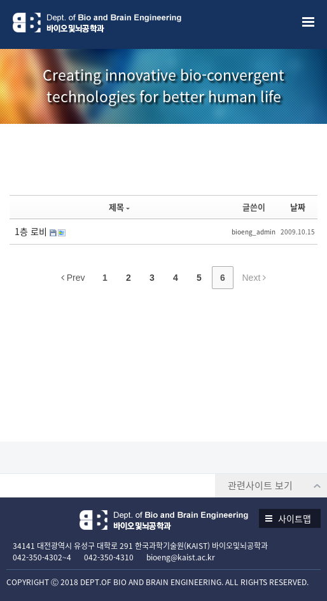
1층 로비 (32, 231)
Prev (73, 278)
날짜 (297, 207)
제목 (119, 207)
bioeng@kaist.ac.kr (180, 557)
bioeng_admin (253, 231)
